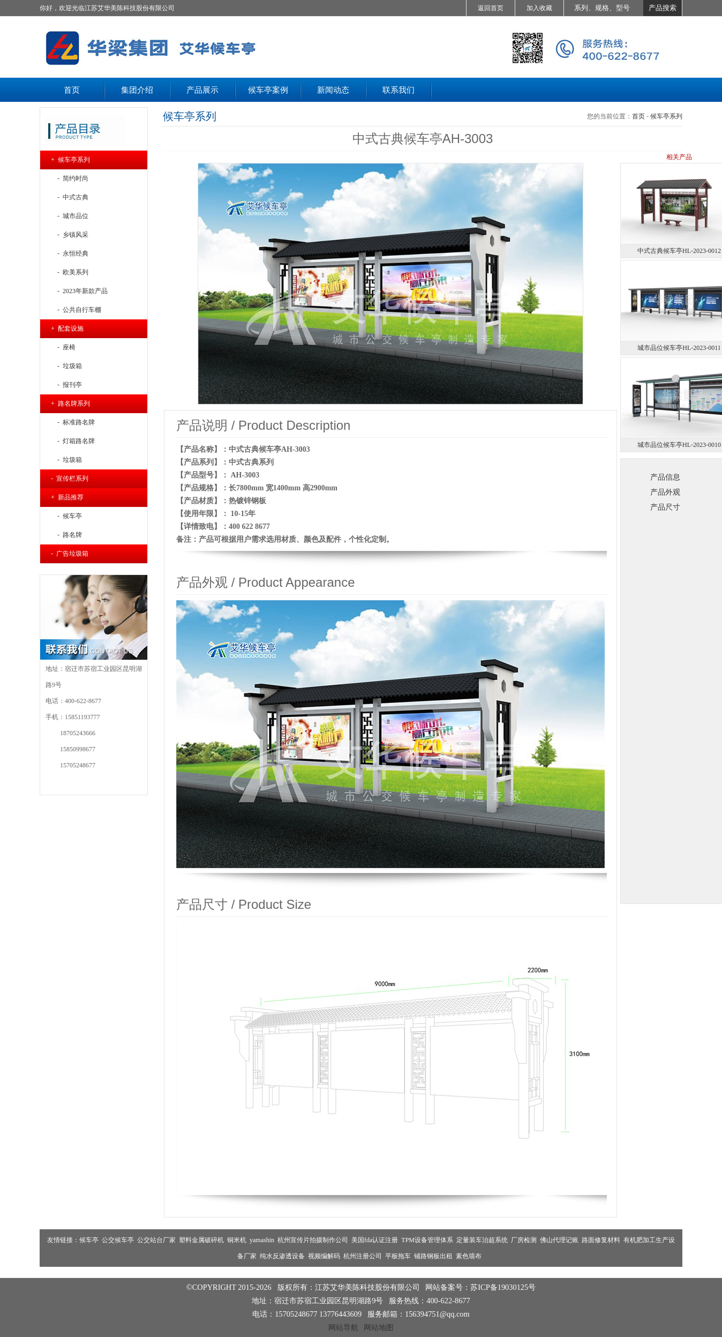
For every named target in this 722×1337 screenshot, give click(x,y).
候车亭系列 (666, 116)
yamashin (262, 1240)
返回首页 (490, 8)
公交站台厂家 (156, 1240)
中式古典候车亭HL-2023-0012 (679, 251)
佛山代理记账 (559, 1240)
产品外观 (665, 492)
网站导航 (343, 1327)
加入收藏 (539, 8)
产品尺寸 (665, 507)
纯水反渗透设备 (282, 1256)
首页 (638, 116)
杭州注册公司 (362, 1256)
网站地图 (379, 1327)
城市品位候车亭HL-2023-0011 (679, 348)
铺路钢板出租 (433, 1256)
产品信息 (665, 477)
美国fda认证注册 (374, 1240)
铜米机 (236, 1240)
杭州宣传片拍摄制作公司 (312, 1240)
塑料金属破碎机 (201, 1240)
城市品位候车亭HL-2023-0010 (679, 445)
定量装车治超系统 (482, 1240)
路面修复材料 (601, 1240)
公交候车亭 (118, 1240)
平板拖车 (398, 1256)
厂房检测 (524, 1240)
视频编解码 (324, 1256)
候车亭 (89, 1240)
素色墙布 (469, 1256)
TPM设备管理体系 (427, 1240)
